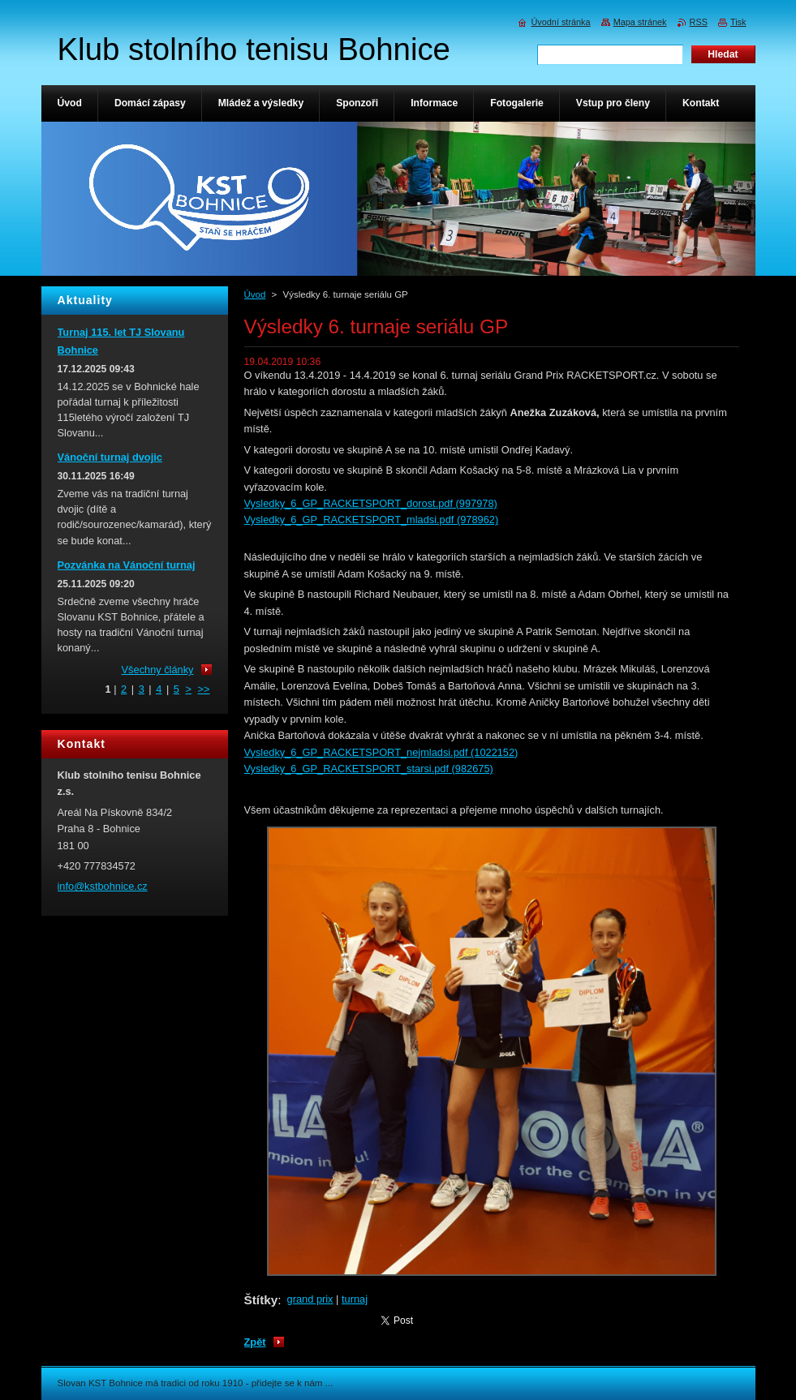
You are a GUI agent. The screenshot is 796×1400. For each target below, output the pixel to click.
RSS (699, 22)
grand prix (310, 1299)
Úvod (255, 294)
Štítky (261, 1300)
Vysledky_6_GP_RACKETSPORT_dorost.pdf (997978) (370, 503)
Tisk (738, 22)
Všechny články (158, 669)
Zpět (255, 1342)
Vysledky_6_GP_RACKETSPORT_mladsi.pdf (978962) (371, 519)
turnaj (355, 1299)
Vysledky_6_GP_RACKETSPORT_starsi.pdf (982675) (368, 768)
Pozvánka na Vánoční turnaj (127, 565)
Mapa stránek (640, 22)
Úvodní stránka (560, 22)
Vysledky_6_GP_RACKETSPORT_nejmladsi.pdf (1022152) (381, 752)
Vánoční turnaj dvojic (110, 457)
